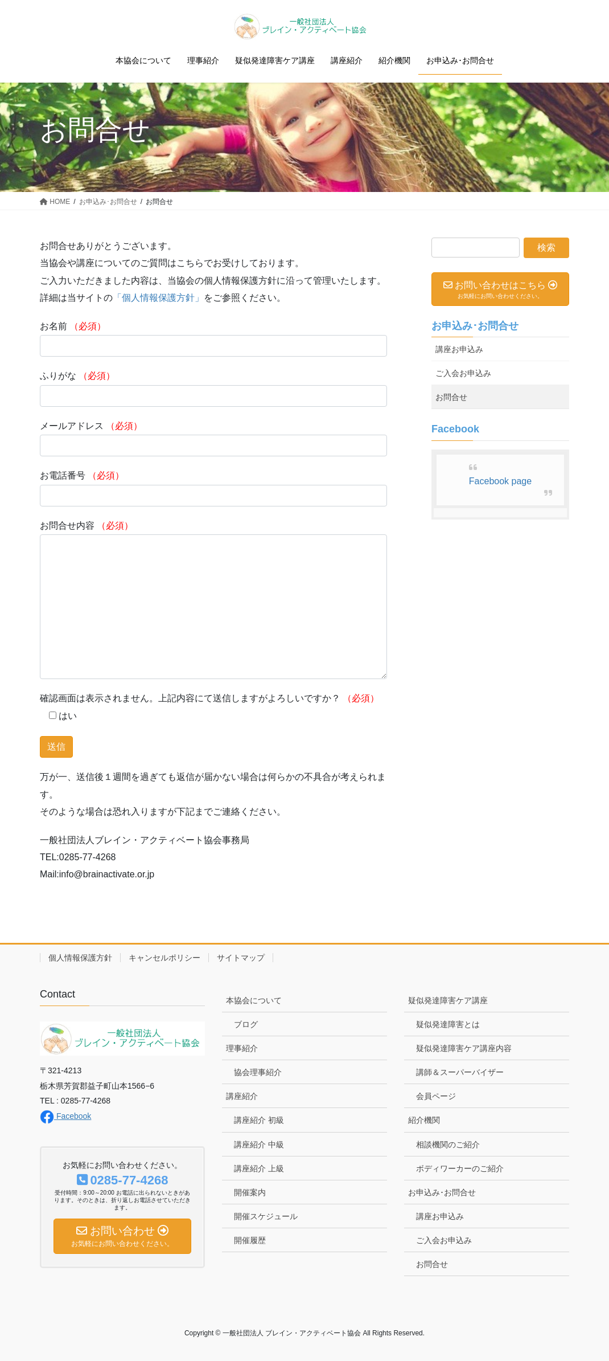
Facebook (65, 1116)
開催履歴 (250, 1240)
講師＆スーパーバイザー (460, 1072)
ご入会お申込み (463, 373)
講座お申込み (459, 349)
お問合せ (451, 397)
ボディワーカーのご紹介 (460, 1168)
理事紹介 (242, 1048)
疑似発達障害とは (448, 1024)
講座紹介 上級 (259, 1168)
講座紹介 (242, 1096)
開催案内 (250, 1192)
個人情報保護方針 (80, 957)
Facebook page (500, 481)
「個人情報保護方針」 (158, 298)
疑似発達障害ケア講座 (448, 1000)
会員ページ (436, 1096)
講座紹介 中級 (259, 1144)
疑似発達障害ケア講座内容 (464, 1048)
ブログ (246, 1024)
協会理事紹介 (258, 1072)
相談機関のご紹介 (448, 1144)
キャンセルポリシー (164, 957)
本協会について (254, 1000)
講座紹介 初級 (259, 1120)
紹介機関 (424, 1120)
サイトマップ (241, 957)
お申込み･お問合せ (475, 326)
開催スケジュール (266, 1216)
